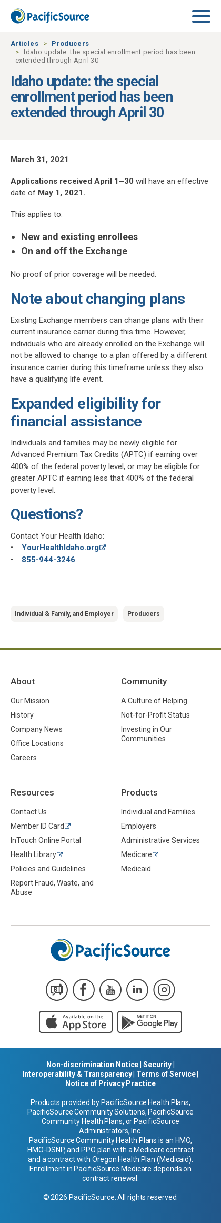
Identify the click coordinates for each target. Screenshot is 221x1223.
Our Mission (30, 701)
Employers (138, 826)
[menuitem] (55, 700)
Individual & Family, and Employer (64, 614)
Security (157, 1064)
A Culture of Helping (154, 701)
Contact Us (29, 812)
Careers (24, 757)
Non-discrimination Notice (92, 1064)
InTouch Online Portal (46, 840)
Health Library (33, 854)
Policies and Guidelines (48, 868)
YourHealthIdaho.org (60, 547)
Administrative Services (160, 840)
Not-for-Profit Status (155, 715)
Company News (37, 729)
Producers (70, 43)
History (22, 715)
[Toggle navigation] (201, 17)
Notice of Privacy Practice (110, 1083)
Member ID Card (37, 826)
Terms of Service (165, 1074)
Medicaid (136, 868)
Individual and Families (158, 812)
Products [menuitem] (139, 792)
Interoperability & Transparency (77, 1074)
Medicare (136, 854)
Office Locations (37, 743)
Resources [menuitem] (32, 792)
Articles (24, 43)
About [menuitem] (23, 681)
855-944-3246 (48, 559)
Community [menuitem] (144, 681)
